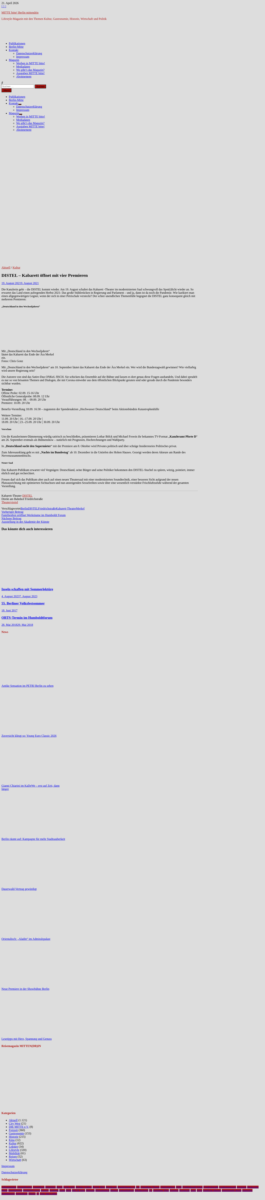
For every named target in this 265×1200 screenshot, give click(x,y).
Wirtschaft (15, 1159)
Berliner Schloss (84, 1187)
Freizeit (13, 1130)
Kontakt (13, 50)
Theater (32, 1193)
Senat (193, 1190)
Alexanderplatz (24, 1187)
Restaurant (184, 1190)
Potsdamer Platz (161, 1190)
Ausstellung (39, 1187)
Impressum (22, 56)
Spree (199, 1190)
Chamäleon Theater (150, 1187)
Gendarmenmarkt (227, 1187)
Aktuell (5, 267)
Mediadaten (23, 66)
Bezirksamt (111, 1187)
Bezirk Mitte (99, 1187)
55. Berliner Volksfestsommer (23, 603)
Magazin (14, 60)
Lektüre (13, 1146)
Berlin (24, 508)
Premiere (174, 1190)
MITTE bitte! (78, 1190)
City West (14, 1123)
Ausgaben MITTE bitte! (30, 73)
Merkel (80, 508)
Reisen (13, 1156)
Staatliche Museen (212, 1190)
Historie (13, 1136)
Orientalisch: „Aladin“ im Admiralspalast (25, 938)
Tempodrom (22, 1193)
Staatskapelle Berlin (231, 1190)
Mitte (68, 1190)
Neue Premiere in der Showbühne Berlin (25, 988)
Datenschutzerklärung (29, 53)
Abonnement (23, 76)
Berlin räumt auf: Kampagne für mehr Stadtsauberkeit (33, 839)
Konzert (45, 1190)
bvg (138, 1187)
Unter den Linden (48, 1193)
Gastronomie (16, 1133)
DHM (179, 1187)
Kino (12, 1140)
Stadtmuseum (8, 1193)
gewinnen (241, 1187)
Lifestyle (14, 1150)
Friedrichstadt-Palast (192, 1187)
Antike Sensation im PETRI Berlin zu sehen (27, 685)
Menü (6, 90)
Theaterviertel (9, 502)
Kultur (16, 267)
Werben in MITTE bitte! (30, 63)
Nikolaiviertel (141, 1190)
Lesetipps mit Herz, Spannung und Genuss (26, 1038)
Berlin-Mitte (16, 46)
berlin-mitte (69, 1187)
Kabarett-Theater (66, 508)
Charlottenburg (167, 1187)
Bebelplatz (50, 1187)
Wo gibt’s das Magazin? (30, 69)
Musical (114, 1190)
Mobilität (14, 1153)
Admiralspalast (8, 1187)
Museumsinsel (102, 1190)
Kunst (62, 1190)
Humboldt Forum (31, 1190)
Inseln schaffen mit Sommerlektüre (27, 589)
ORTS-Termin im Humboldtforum (26, 618)
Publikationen (17, 43)
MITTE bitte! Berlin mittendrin (19, 12)
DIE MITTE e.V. (19, 1126)
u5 (37, 1193)
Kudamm (54, 1190)
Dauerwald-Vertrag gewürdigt (19, 888)
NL (150, 1190)
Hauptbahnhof (15, 1190)
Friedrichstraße (47, 508)
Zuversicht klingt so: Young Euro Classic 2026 (28, 735)
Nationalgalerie (126, 1190)
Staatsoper (247, 1190)
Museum (90, 1190)
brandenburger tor (126, 1187)
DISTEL (27, 495)
